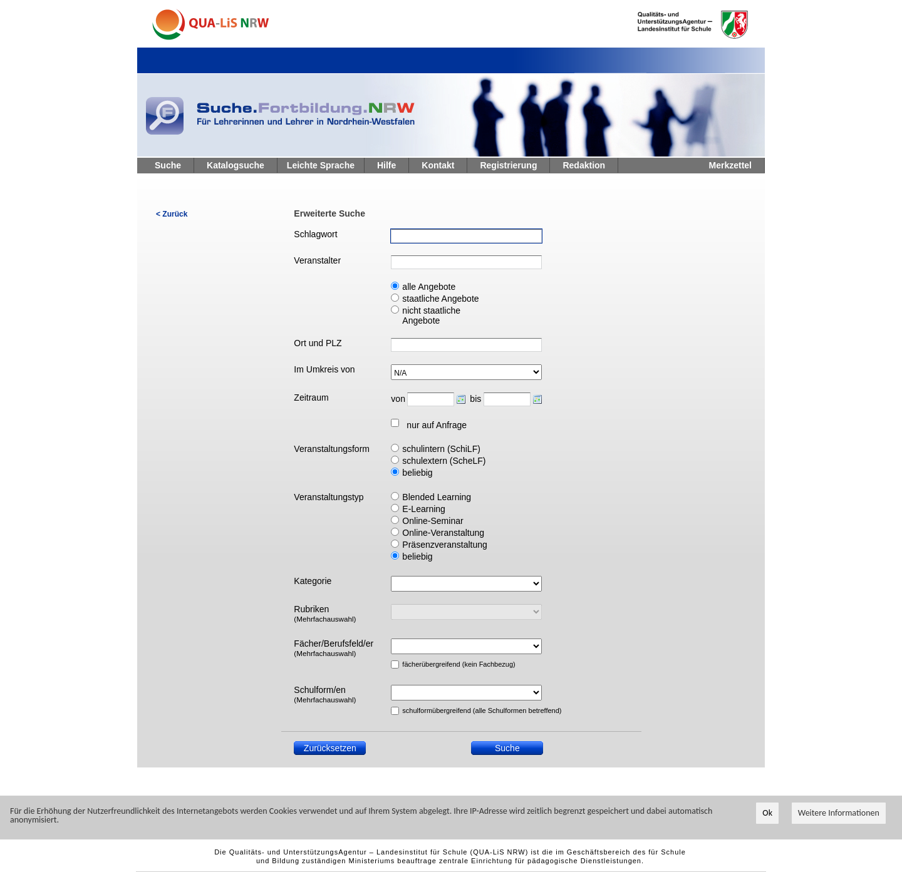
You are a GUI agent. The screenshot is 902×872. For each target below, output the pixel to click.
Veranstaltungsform (332, 449)
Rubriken (325, 613)
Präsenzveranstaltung (444, 545)
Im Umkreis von (324, 369)
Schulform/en (325, 694)
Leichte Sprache (321, 165)
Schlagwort (315, 234)
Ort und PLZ (317, 343)
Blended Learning (436, 497)
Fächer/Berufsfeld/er (333, 648)
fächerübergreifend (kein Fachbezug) (450, 664)
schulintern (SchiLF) (441, 449)
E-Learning (423, 509)
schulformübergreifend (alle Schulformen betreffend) (450, 710)
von (398, 399)
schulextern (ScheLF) (443, 461)
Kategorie (312, 581)
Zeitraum (311, 397)
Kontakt (438, 165)
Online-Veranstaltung (443, 533)
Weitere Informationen (838, 813)
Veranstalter (317, 260)
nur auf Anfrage (437, 425)
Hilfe (386, 165)
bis (475, 399)
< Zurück (171, 214)
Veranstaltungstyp (328, 497)
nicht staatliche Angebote (431, 315)
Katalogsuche (235, 165)
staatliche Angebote (440, 299)
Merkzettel (730, 165)
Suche (168, 165)
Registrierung (508, 165)
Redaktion (583, 165)
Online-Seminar (432, 521)
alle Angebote (428, 287)
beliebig (417, 473)
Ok (767, 813)
